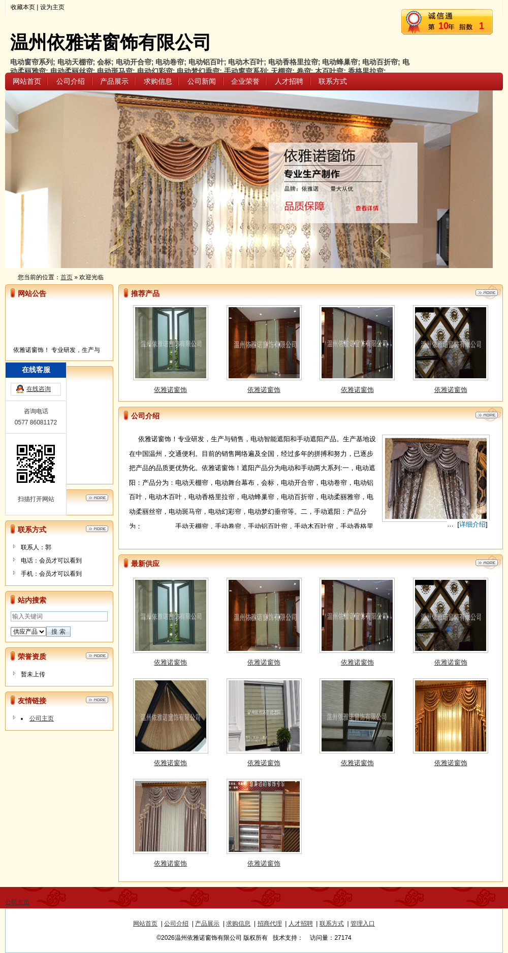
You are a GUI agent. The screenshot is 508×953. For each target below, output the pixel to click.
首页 (66, 277)
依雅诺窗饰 (170, 392)
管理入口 (363, 923)
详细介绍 (472, 524)
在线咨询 (38, 400)
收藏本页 (23, 7)
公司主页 (41, 718)
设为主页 (52, 7)
